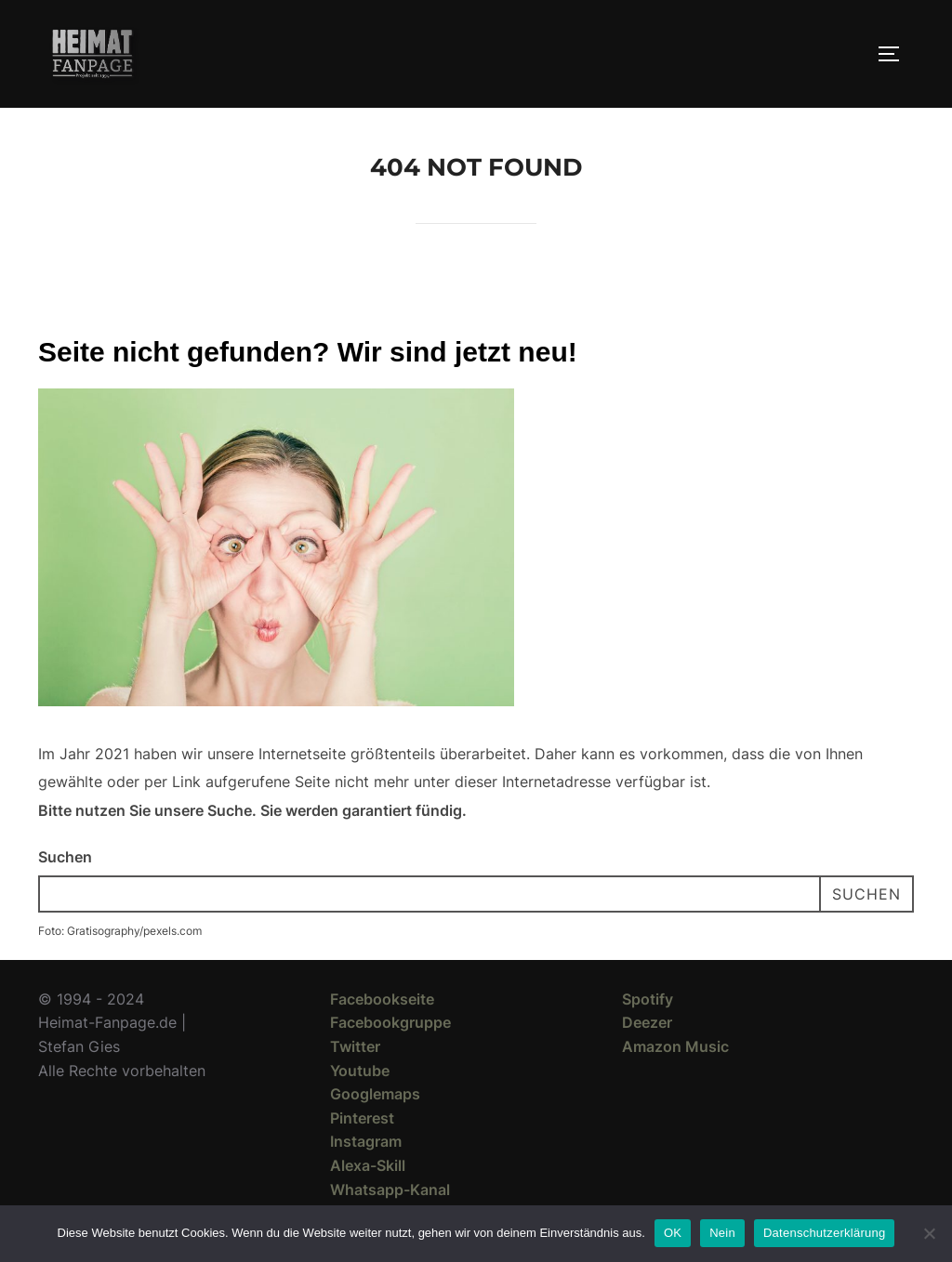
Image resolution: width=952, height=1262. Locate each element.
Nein (722, 1233)
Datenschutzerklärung (824, 1233)
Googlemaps (375, 1094)
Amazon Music (675, 1046)
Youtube (360, 1070)
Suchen (65, 857)
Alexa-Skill (367, 1165)
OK (672, 1233)
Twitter (355, 1046)
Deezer (647, 1022)
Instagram (366, 1141)
